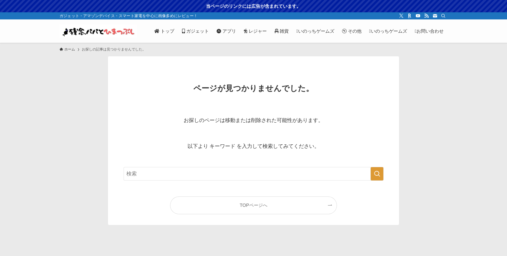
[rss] (426, 15)
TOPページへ (253, 205)
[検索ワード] (253, 174)
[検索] (443, 15)
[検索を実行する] (377, 174)
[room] (409, 15)
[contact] (435, 15)
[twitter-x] (401, 15)
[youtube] (418, 15)
